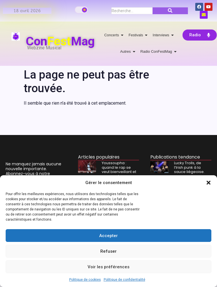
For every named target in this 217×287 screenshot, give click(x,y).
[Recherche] (132, 10)
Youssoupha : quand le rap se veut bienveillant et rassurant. (119, 169)
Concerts (112, 35)
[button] (208, 182)
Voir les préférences (108, 266)
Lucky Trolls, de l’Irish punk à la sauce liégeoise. (189, 167)
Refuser (108, 251)
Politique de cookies (85, 280)
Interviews (162, 35)
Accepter (108, 235)
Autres (126, 51)
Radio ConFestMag (157, 51)
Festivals (137, 35)
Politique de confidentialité (124, 280)
